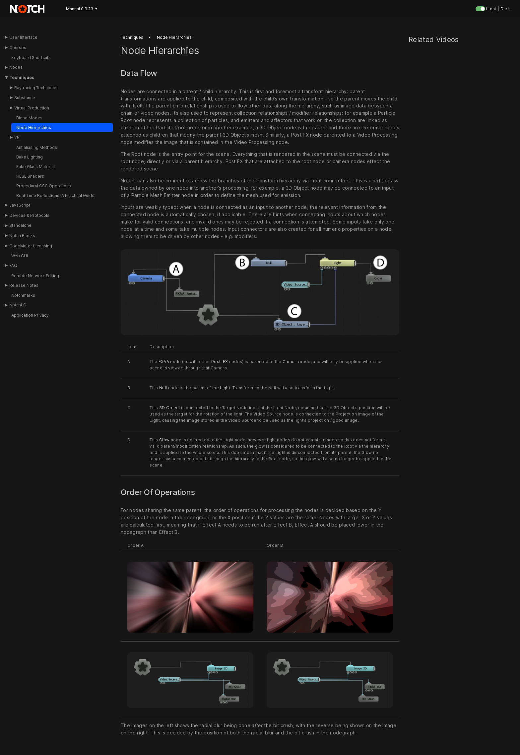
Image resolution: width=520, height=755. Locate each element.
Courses (17, 47)
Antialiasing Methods (36, 147)
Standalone (20, 225)
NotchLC (17, 304)
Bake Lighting (29, 157)
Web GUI (19, 255)
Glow (164, 440)
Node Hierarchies (33, 127)
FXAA (164, 361)
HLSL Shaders (30, 176)
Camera (291, 361)
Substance (24, 97)
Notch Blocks (22, 235)
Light (225, 387)
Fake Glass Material (35, 166)
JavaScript (19, 205)
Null (163, 387)
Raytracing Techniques (36, 87)
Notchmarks (23, 295)
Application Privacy (30, 315)
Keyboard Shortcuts (31, 57)
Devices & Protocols (29, 215)
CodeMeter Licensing (30, 245)
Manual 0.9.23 (82, 8)
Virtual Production (31, 107)
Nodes (16, 67)
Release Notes (23, 285)
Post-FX (219, 361)
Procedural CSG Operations (43, 185)
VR (17, 137)
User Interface (23, 37)
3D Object (169, 407)
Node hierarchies (174, 37)
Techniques (21, 77)
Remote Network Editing (35, 275)
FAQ (13, 265)
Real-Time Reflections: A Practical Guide (55, 195)
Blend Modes (29, 117)
